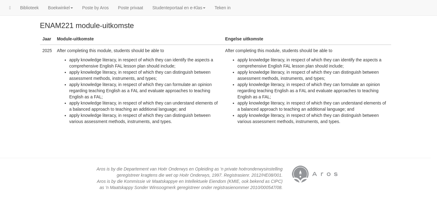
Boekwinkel (60, 7)
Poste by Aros (95, 7)
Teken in (223, 7)
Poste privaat (130, 7)
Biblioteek (29, 7)
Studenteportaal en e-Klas (178, 7)
